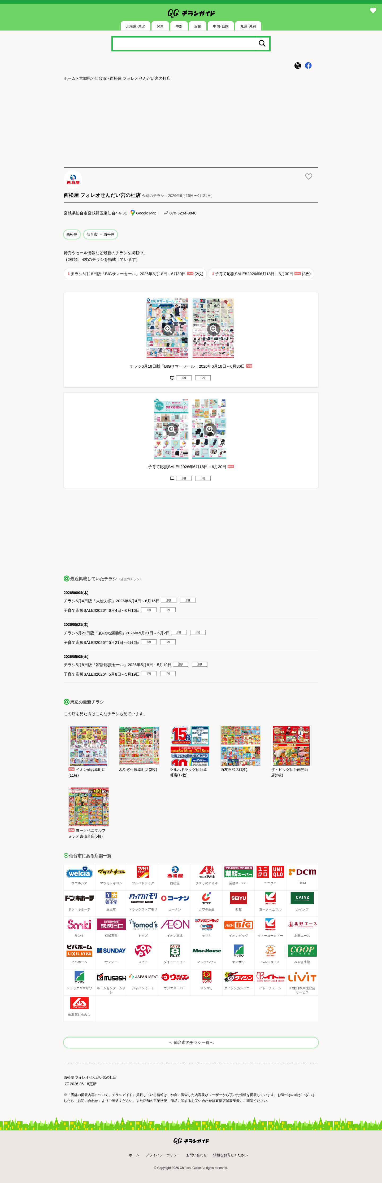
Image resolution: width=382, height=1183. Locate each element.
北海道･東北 (135, 26)
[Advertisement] (191, 125)
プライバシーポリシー (163, 1155)
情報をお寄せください (230, 1155)
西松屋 (71, 234)
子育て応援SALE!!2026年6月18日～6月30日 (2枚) (263, 273)
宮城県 (85, 78)
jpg (184, 377)
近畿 (197, 26)
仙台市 (100, 78)
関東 (160, 26)
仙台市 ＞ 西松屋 (100, 234)
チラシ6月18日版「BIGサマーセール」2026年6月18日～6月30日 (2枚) (137, 273)
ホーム (70, 78)
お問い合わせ (196, 1155)
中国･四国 (221, 26)
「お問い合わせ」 (88, 1101)
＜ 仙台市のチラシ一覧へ (190, 1042)
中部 (179, 26)
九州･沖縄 (248, 26)
